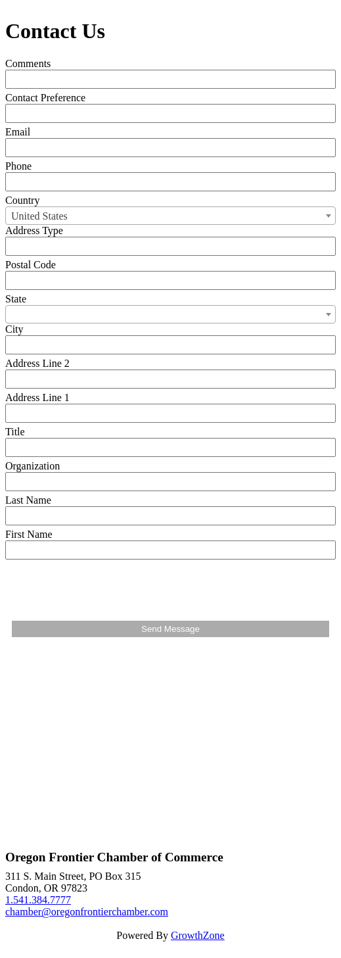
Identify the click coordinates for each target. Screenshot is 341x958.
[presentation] (112, 588)
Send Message (170, 629)
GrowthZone (198, 935)
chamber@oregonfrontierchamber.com (86, 911)
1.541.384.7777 (38, 899)
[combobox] (170, 215)
